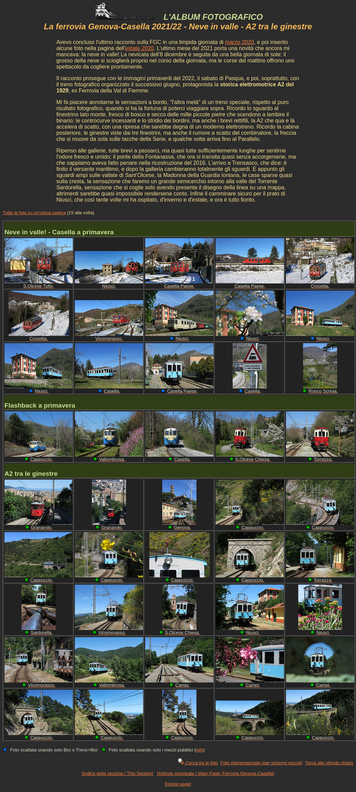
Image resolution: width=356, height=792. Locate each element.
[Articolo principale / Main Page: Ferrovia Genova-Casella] (215, 773)
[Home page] (178, 784)
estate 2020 (139, 48)
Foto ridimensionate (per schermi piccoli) (261, 762)
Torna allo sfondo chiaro (329, 762)
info (199, 749)
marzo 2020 (239, 42)
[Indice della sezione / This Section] (117, 773)
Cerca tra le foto (197, 762)
